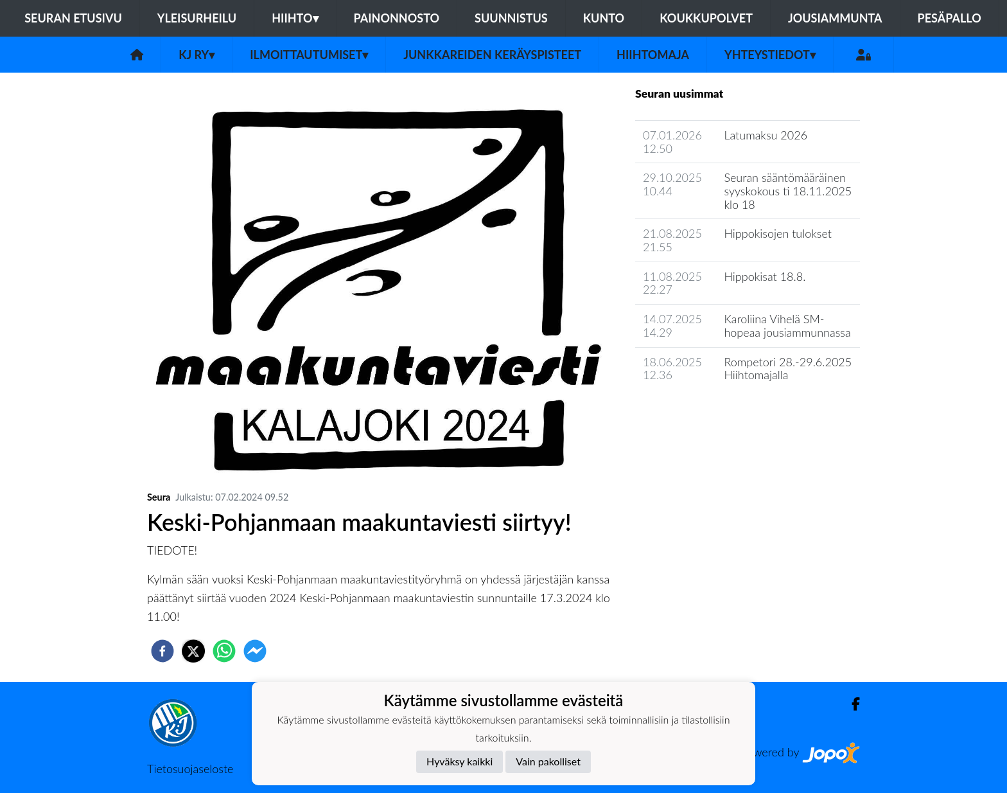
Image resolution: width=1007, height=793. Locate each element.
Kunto (604, 18)
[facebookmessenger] (255, 651)
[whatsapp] (224, 651)
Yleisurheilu (196, 18)
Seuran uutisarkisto (692, 411)
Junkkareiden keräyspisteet (492, 55)
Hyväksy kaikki (459, 761)
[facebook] (162, 651)
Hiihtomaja (653, 55)
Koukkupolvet (706, 18)
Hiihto (295, 18)
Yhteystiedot (770, 55)
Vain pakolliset (548, 761)
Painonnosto (397, 18)
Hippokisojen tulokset (778, 233)
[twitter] (193, 651)
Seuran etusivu (73, 18)
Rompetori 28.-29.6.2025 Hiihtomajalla (788, 368)
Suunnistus (511, 18)
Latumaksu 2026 (765, 135)
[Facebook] (850, 704)
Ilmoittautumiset (309, 55)
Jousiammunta (835, 18)
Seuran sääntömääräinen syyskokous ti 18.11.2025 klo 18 (788, 190)
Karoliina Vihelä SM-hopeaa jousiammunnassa (787, 325)
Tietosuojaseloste (190, 769)
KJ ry (197, 55)
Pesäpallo (949, 18)
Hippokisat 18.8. (764, 276)
